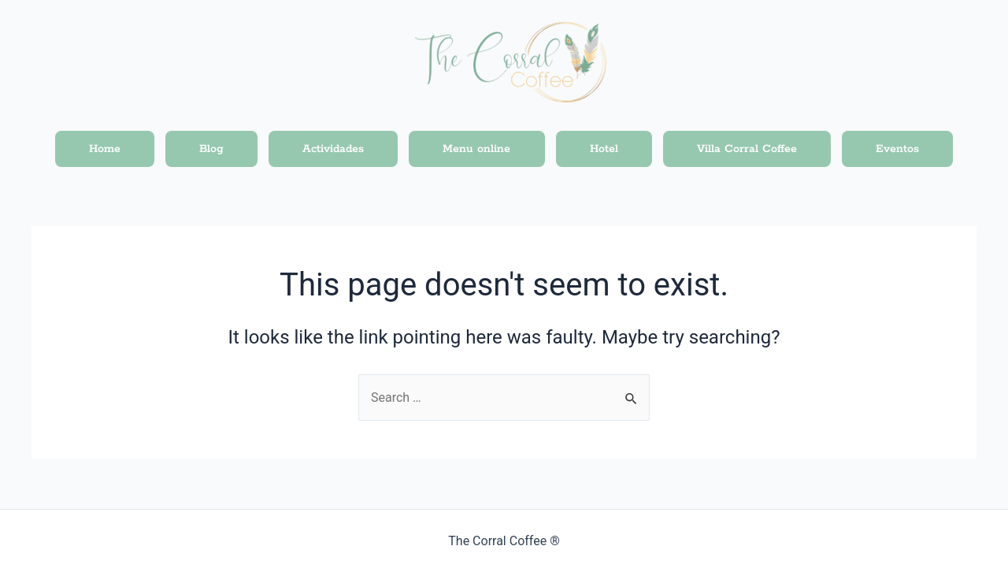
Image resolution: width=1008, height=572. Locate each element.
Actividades (333, 149)
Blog (211, 149)
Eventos (897, 149)
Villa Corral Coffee (747, 149)
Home (104, 149)
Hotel (604, 149)
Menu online (476, 149)
